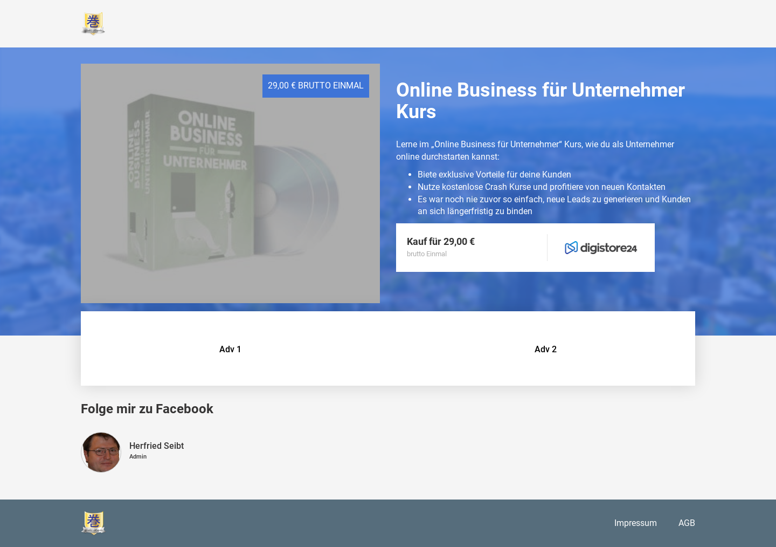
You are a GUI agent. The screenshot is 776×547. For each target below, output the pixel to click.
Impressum (635, 523)
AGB (686, 523)
